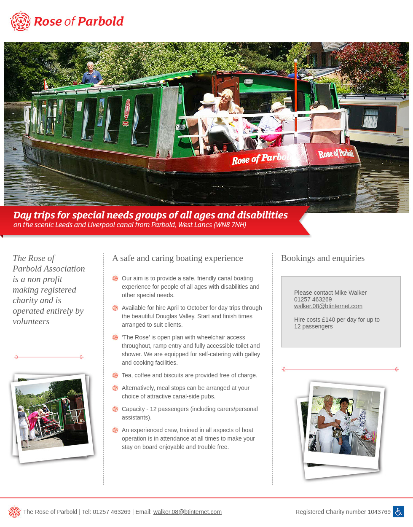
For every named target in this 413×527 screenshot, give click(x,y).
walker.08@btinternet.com (328, 306)
